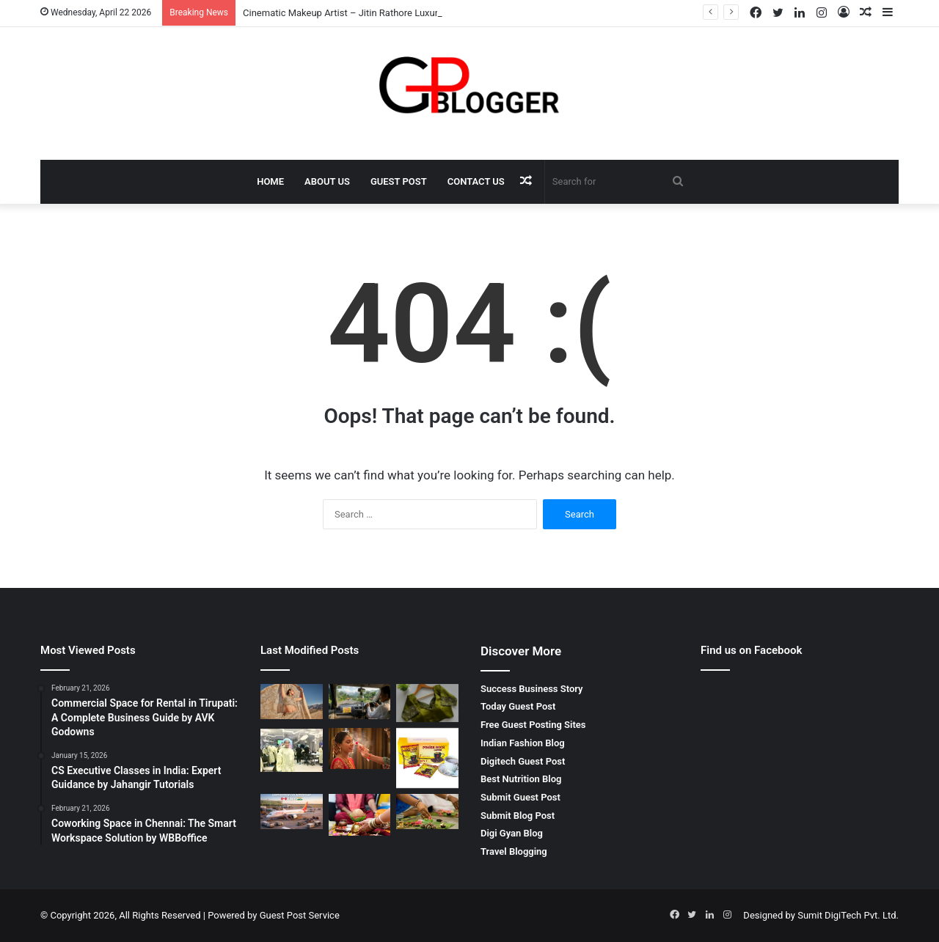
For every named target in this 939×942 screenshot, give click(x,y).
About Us (327, 181)
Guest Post (398, 181)
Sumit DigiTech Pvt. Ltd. (848, 915)
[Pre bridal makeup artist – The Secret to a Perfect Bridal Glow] (360, 748)
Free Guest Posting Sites (533, 724)
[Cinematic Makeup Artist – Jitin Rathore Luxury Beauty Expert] (291, 701)
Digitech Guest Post (523, 761)
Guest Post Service (300, 915)
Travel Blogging (514, 851)
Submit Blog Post (518, 815)
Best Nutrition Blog (521, 778)
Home (270, 181)
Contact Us (476, 181)
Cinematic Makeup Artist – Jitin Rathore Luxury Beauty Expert (373, 12)
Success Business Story (532, 688)
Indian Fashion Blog (523, 742)
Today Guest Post (518, 706)
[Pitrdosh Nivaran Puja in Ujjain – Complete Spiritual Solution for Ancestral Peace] (427, 811)
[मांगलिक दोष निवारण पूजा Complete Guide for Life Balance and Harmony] (360, 814)
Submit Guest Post (520, 797)
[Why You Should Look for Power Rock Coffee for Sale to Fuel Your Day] (427, 758)
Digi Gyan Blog (512, 833)
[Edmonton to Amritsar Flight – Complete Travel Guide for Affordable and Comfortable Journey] (291, 811)
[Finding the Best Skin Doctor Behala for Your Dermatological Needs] (291, 750)
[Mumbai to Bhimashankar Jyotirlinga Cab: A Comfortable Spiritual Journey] (360, 701)
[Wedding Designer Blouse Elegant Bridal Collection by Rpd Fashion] (427, 703)
